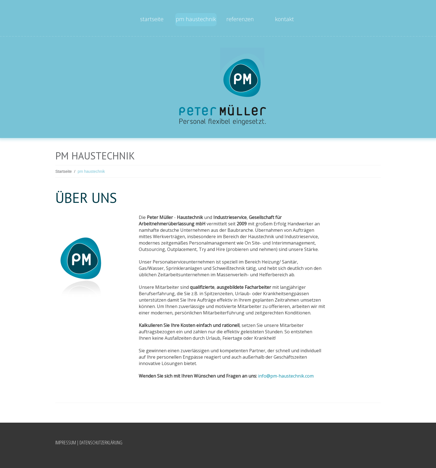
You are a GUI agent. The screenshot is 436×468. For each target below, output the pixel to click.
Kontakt (284, 19)
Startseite (152, 19)
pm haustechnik (196, 19)
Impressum (65, 442)
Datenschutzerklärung (101, 442)
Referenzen (240, 19)
